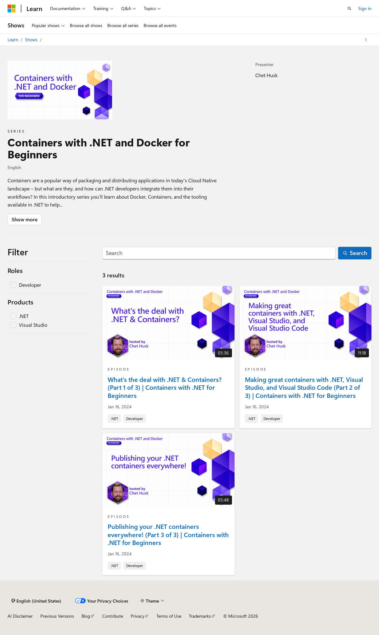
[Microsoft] (12, 8)
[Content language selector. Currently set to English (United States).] (36, 601)
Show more (25, 219)
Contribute (112, 616)
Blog (86, 616)
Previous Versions (57, 616)
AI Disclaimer (20, 616)
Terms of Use (168, 616)
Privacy (137, 616)
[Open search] (349, 8)
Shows (32, 40)
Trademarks (200, 616)
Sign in (364, 8)
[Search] (219, 253)
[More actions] (365, 40)
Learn (14, 40)
